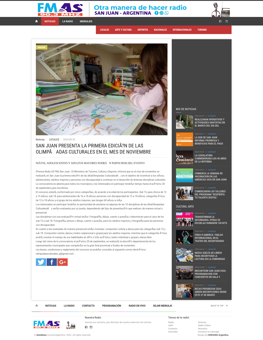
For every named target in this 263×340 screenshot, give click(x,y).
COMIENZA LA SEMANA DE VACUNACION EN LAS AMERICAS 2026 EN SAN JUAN (211, 176)
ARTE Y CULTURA (123, 29)
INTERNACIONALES (182, 29)
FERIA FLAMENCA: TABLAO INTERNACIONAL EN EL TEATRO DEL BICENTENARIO (209, 238)
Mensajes (86, 21)
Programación (111, 305)
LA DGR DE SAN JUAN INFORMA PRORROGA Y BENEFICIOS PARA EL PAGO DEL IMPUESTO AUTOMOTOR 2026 (210, 143)
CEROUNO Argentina (218, 335)
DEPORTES (143, 29)
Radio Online (204, 325)
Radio (171, 322)
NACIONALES (160, 29)
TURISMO (202, 29)
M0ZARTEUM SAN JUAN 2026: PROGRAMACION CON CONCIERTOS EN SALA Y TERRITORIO (210, 275)
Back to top (219, 306)
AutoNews (41, 335)
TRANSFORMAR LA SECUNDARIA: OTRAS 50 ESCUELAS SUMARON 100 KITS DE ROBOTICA (211, 221)
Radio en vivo (137, 305)
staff (170, 325)
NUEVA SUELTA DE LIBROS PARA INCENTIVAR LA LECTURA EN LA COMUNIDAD (210, 256)
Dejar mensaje (162, 305)
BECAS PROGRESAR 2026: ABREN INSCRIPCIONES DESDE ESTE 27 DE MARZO (211, 292)
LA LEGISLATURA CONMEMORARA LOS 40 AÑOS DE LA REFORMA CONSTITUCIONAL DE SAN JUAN (210, 161)
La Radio (67, 21)
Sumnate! (173, 331)
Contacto (88, 305)
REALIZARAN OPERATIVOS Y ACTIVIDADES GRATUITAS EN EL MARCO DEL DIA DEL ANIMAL (210, 124)
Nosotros (202, 328)
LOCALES (104, 29)
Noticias (50, 21)
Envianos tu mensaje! (208, 331)
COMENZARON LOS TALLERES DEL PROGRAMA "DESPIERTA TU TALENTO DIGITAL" (210, 194)
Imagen (41, 47)
